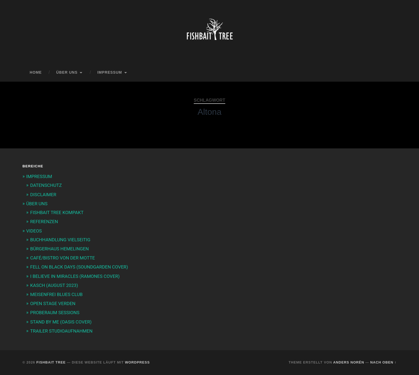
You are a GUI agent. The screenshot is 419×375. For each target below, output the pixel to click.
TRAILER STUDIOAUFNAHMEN (61, 331)
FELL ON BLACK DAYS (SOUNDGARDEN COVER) (79, 267)
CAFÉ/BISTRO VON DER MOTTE (62, 257)
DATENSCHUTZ (46, 185)
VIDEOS (34, 231)
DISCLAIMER (43, 194)
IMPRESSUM (109, 72)
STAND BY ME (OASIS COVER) (61, 322)
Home (36, 72)
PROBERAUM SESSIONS (54, 312)
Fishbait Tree (51, 362)
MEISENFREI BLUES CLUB (56, 294)
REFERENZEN (44, 221)
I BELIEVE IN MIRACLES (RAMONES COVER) (75, 276)
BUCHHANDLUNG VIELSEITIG (60, 239)
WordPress (137, 362)
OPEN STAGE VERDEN (52, 303)
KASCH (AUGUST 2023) (54, 285)
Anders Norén (348, 362)
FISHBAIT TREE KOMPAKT (57, 212)
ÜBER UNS (66, 72)
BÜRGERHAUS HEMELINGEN (59, 248)
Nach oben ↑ (383, 362)
